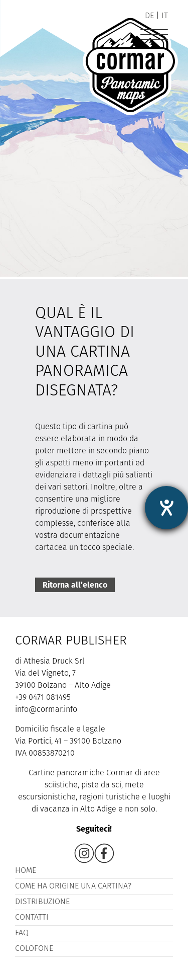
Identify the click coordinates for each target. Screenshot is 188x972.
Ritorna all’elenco (75, 585)
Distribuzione (42, 902)
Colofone (34, 949)
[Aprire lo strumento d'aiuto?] (166, 507)
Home (25, 871)
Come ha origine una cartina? (73, 886)
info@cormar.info (46, 710)
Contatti (32, 918)
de (149, 16)
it (164, 16)
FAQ (22, 933)
